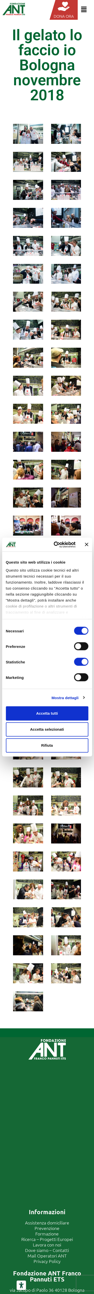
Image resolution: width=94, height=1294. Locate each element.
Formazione (47, 1233)
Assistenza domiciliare (47, 1222)
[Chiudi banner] (86, 544)
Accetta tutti (47, 713)
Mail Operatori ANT (47, 1255)
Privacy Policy (47, 1261)
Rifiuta (47, 745)
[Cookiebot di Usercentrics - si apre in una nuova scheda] (56, 544)
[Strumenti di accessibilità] (21, 1285)
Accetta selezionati (47, 729)
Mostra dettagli (64, 697)
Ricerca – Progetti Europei (47, 1239)
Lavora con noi (47, 1244)
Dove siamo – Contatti (47, 1250)
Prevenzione (47, 1228)
